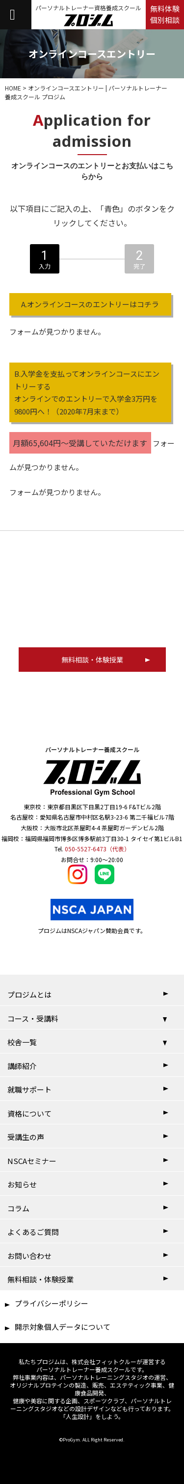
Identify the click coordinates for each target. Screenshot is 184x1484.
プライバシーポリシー (51, 1303)
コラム (18, 1208)
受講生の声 (25, 1137)
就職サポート (29, 1089)
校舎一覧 (22, 1042)
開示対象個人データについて (62, 1327)
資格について (29, 1113)
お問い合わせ (29, 1256)
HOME (13, 88)
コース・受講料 (32, 1018)
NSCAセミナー (31, 1161)
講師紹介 (22, 1066)
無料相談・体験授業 (40, 1279)
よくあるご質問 (33, 1232)
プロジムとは (29, 994)
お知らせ (22, 1184)
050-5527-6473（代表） (97, 849)
